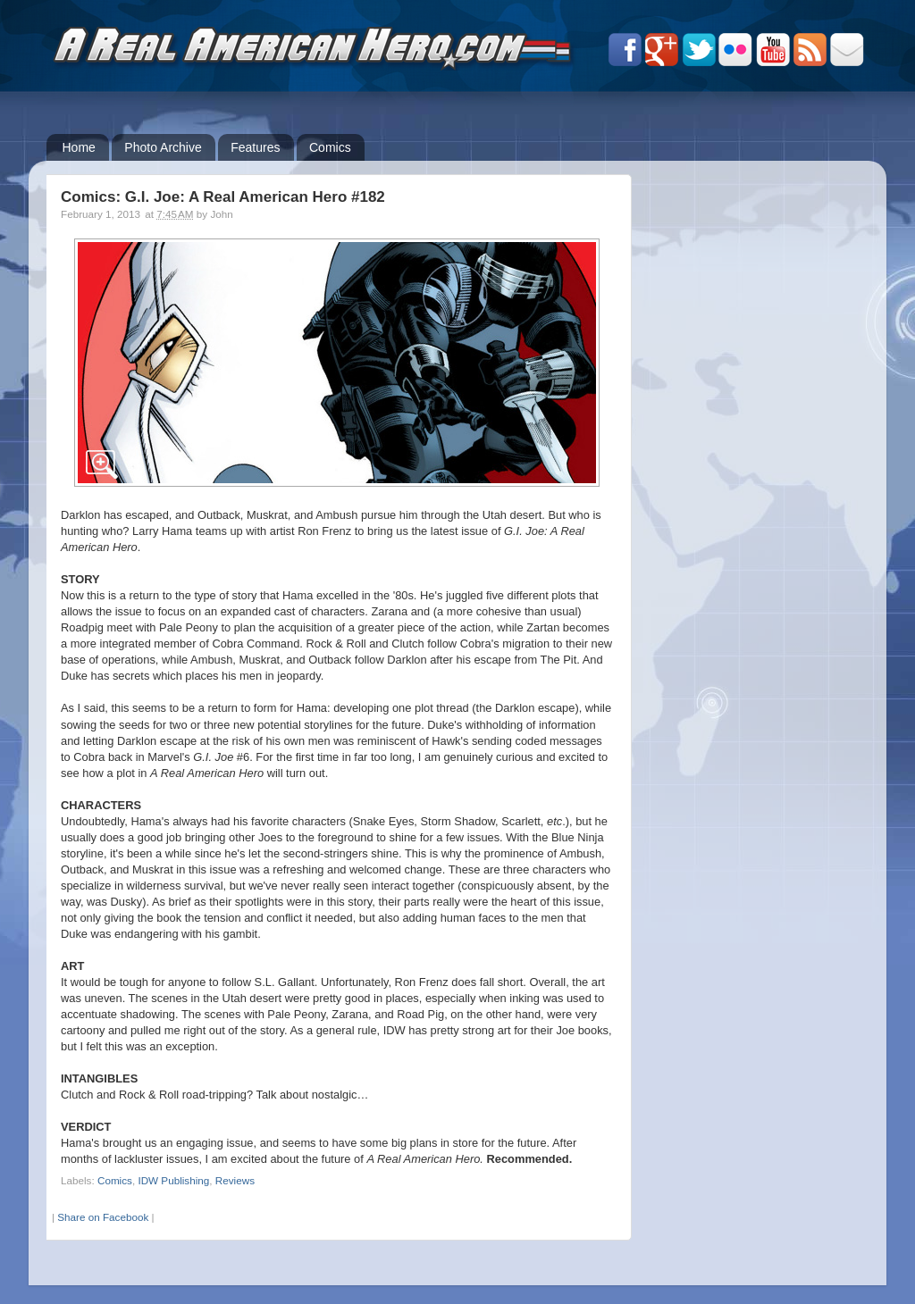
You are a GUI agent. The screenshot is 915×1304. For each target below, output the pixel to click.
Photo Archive (162, 147)
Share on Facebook (102, 1217)
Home (79, 147)
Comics (330, 147)
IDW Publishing (173, 1180)
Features (255, 147)
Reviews (235, 1180)
